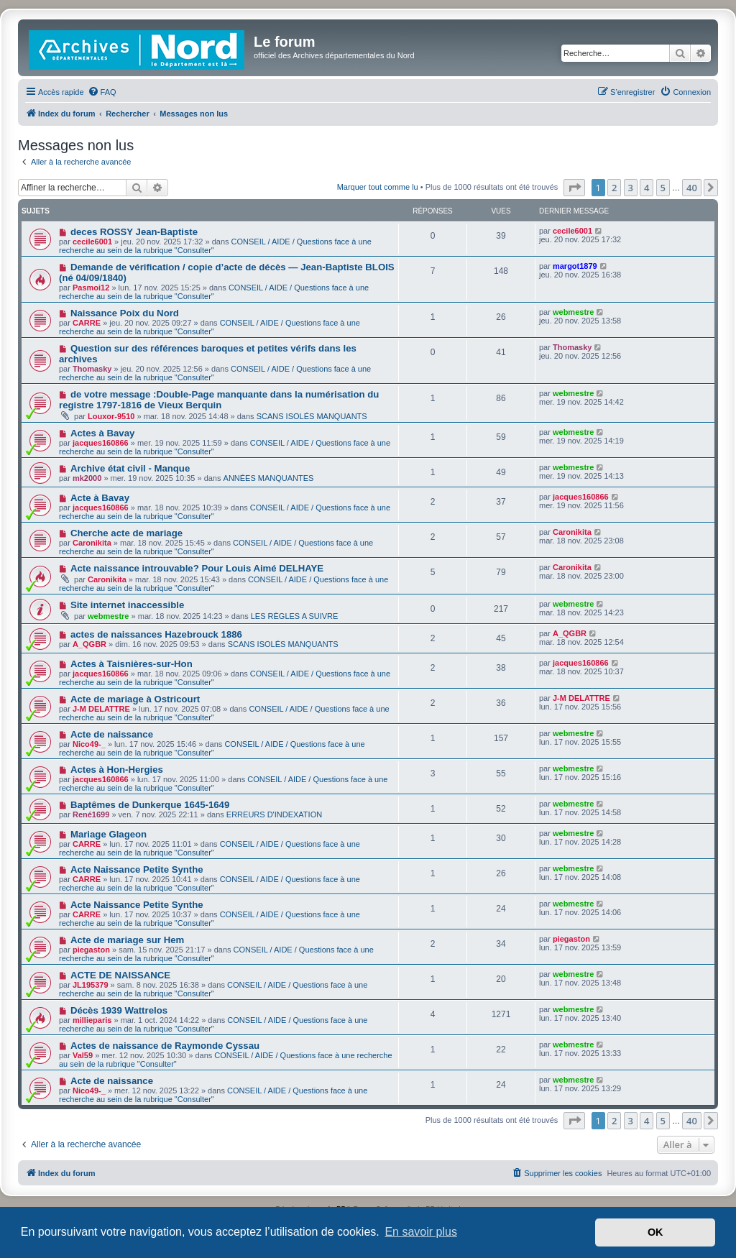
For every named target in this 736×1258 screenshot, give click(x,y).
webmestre (573, 312)
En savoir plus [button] (421, 1232)
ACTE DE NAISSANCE (120, 975)
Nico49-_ (89, 744)
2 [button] (614, 187)
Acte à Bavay (99, 497)
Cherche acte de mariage (126, 533)
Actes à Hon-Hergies (116, 769)
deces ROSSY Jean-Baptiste (134, 231)
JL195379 (91, 985)
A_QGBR (89, 644)
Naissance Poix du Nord (124, 313)
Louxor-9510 (111, 416)
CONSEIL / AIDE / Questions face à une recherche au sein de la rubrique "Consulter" (214, 291)
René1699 (91, 814)
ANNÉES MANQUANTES (269, 478)
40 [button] (691, 187)
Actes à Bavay (102, 433)
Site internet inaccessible (127, 605)
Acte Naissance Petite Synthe (136, 869)
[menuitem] (102, 92)
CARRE (87, 322)
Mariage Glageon (108, 834)
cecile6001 (92, 241)
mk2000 (87, 478)
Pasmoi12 (91, 287)
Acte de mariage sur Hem (127, 940)
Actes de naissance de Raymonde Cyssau (164, 1045)
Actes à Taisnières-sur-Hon (131, 663)
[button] (574, 187)
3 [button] (630, 187)
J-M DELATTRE (101, 708)
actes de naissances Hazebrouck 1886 (156, 634)
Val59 (83, 1055)
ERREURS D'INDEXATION (274, 814)
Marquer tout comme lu (377, 187)
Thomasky (92, 368)
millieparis (92, 1020)
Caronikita (92, 542)
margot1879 (575, 266)
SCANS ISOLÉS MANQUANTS (312, 416)
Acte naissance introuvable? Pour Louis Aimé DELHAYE (196, 568)
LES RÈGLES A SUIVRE (295, 616)
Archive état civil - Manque (130, 468)
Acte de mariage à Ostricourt (135, 699)
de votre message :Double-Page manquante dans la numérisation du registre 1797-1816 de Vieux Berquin (219, 399)
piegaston (91, 949)
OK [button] (655, 1232)
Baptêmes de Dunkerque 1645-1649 (149, 804)
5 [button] (663, 187)
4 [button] (646, 187)
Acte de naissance (111, 734)
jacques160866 (101, 443)
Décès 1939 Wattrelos (118, 1010)
